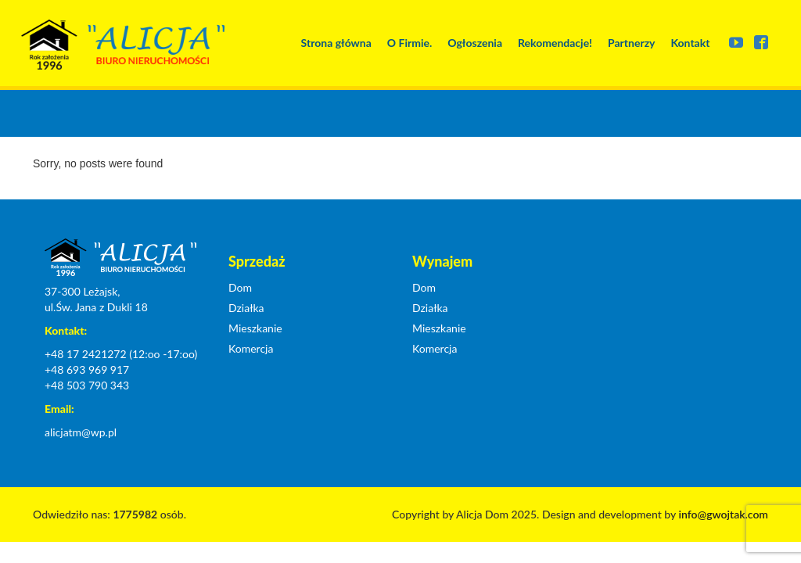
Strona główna (336, 42)
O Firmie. (409, 42)
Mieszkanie (255, 328)
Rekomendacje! (555, 42)
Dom (240, 287)
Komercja (250, 348)
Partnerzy (631, 42)
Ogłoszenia (474, 42)
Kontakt (689, 42)
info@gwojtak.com (723, 514)
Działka (246, 307)
